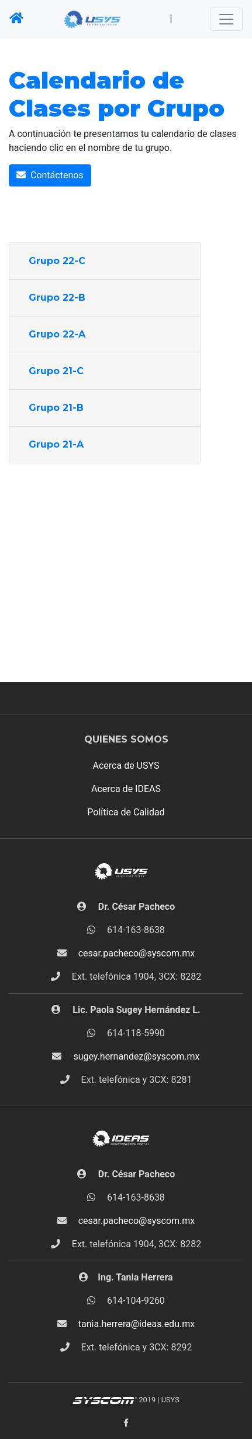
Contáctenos (50, 175)
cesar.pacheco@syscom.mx (136, 953)
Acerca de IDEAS (126, 788)
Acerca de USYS (126, 765)
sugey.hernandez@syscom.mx (136, 1056)
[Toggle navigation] (226, 19)
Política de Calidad (125, 812)
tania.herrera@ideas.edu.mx (136, 1323)
